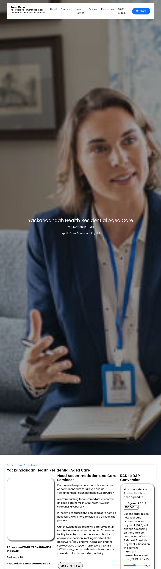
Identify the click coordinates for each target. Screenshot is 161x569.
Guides (93, 9)
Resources (107, 9)
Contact (141, 11)
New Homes (80, 11)
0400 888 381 (122, 11)
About (53, 9)
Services (66, 9)
